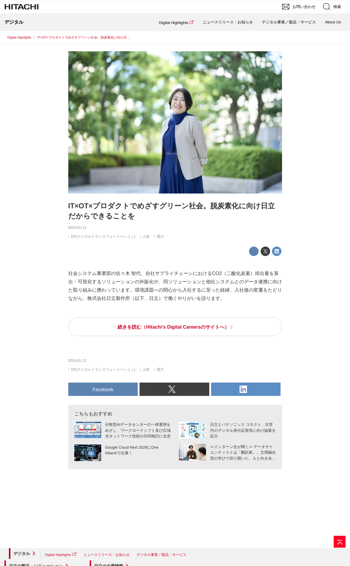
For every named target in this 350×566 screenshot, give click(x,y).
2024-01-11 (77, 228)
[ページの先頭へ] (340, 542)
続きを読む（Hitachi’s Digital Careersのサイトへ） (173, 327)
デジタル (21, 553)
